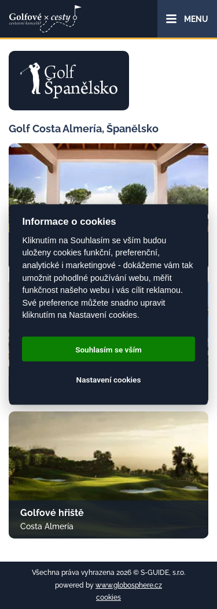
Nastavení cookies (108, 379)
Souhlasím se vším (108, 349)
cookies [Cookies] (108, 597)
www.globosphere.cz (128, 585)
